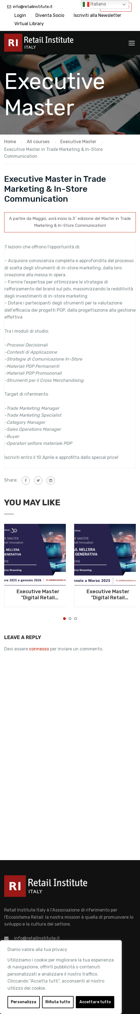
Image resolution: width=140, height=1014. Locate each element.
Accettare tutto (95, 1002)
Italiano (94, 4)
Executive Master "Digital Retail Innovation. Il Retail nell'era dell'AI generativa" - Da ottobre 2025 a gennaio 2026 (38, 595)
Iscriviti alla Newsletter (97, 15)
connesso (39, 649)
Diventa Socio (49, 15)
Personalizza (23, 1002)
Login (20, 15)
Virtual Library (29, 23)
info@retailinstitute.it (33, 6)
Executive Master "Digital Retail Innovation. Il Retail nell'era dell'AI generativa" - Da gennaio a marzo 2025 (108, 595)
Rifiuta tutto (57, 1002)
